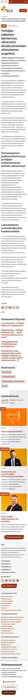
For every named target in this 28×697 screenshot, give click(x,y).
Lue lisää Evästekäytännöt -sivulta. (11, 676)
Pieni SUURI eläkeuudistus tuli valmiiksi (9, 519)
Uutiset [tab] (12, 403)
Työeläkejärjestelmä (8, 377)
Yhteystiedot (5, 561)
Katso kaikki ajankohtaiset (14, 537)
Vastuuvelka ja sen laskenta (9, 649)
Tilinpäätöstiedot (6, 603)
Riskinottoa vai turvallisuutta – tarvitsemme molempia (12, 474)
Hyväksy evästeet (8, 692)
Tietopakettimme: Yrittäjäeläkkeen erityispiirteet (9, 344)
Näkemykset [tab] (5, 403)
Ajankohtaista (6, 567)
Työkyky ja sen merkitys (8, 624)
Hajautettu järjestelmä (7, 628)
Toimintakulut (5, 605)
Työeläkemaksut (6, 645)
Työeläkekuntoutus (6, 626)
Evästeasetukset (9, 682)
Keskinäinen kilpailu (7, 601)
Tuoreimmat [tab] (5, 400)
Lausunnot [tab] (20, 400)
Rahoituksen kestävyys (8, 642)
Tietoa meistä (5, 564)
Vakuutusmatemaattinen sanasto (10, 654)
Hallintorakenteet (6, 599)
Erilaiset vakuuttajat (7, 596)
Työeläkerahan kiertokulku (9, 647)
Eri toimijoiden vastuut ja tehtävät (11, 622)
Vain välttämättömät (9, 687)
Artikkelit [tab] (13, 400)
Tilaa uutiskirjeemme (9, 586)
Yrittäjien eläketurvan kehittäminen (13, 381)
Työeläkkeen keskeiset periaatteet (11, 619)
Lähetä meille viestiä (8, 572)
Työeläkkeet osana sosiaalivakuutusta (12, 617)
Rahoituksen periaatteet (8, 640)
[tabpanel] (14, 471)
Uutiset (4, 26)
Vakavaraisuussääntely (8, 651)
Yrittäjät (4, 386)
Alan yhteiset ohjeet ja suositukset (11, 610)
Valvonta (3, 608)
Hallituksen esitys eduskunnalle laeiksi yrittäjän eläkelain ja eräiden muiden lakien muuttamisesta (12, 356)
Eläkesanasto (6, 569)
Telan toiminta (6, 372)
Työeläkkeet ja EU (6, 631)
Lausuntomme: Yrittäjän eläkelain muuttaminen (12, 324)
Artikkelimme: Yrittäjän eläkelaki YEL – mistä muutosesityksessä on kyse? (12, 333)
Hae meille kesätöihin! (12, 431)
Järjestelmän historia (7, 633)
